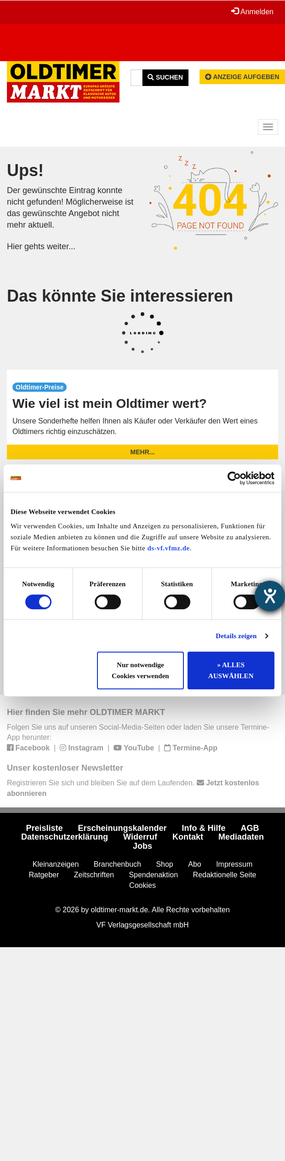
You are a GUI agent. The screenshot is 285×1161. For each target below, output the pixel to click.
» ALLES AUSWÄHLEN (230, 670)
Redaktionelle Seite (224, 875)
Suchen (165, 77)
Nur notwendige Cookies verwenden (140, 670)
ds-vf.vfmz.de (168, 548)
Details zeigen (236, 636)
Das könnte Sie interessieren (120, 295)
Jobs (142, 846)
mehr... (143, 452)
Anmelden (252, 11)
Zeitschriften (94, 875)
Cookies (142, 885)
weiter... (61, 246)
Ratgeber (44, 875)
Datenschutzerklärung (64, 836)
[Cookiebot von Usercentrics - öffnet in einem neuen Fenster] (234, 478)
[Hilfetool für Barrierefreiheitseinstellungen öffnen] (270, 596)
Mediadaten (241, 836)
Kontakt (187, 836)
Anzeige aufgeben (242, 76)
